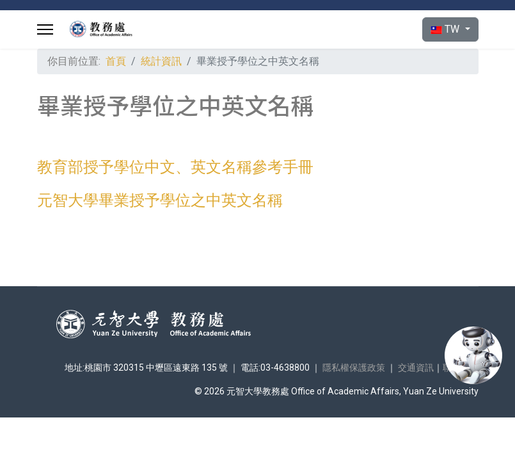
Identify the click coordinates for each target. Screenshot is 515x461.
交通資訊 (416, 367)
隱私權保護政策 (353, 367)
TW (446, 29)
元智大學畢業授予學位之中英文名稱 (160, 200)
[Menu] (45, 29)
